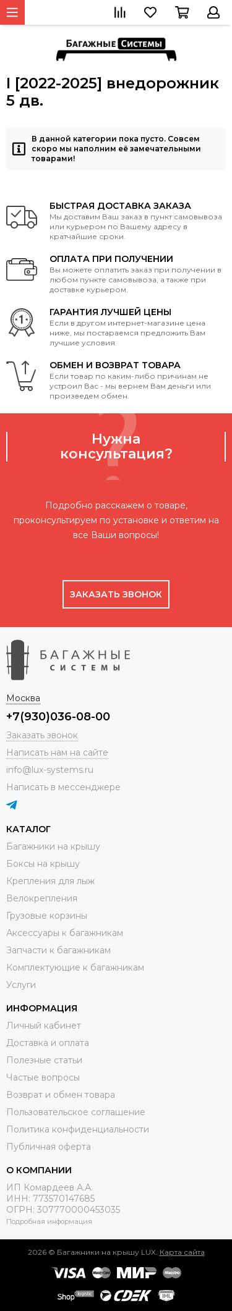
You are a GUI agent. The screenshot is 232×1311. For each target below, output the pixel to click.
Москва (23, 698)
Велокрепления (41, 898)
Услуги (21, 984)
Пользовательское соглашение (75, 1112)
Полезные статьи (44, 1060)
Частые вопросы (43, 1077)
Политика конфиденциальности (77, 1129)
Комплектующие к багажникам (75, 967)
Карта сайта (182, 1252)
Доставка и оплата (47, 1042)
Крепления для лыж (50, 881)
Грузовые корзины (46, 915)
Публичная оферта (48, 1146)
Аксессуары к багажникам (64, 932)
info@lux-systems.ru (49, 769)
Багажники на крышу (53, 846)
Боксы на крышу (43, 863)
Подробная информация (49, 1221)
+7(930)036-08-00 (58, 716)
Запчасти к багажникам (58, 950)
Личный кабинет (43, 1025)
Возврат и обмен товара (60, 1094)
